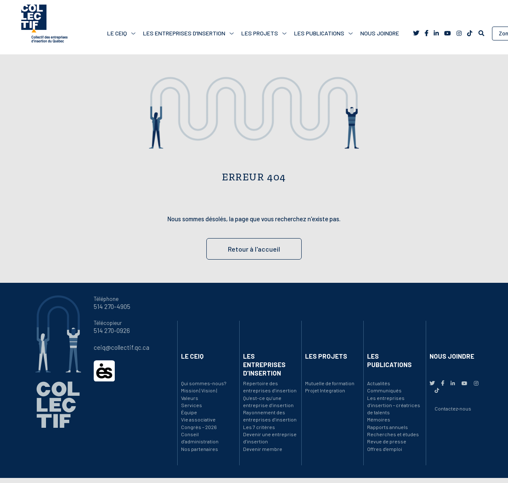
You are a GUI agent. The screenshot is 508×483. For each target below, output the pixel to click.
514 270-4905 (112, 306)
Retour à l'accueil (254, 249)
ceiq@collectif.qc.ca (121, 347)
